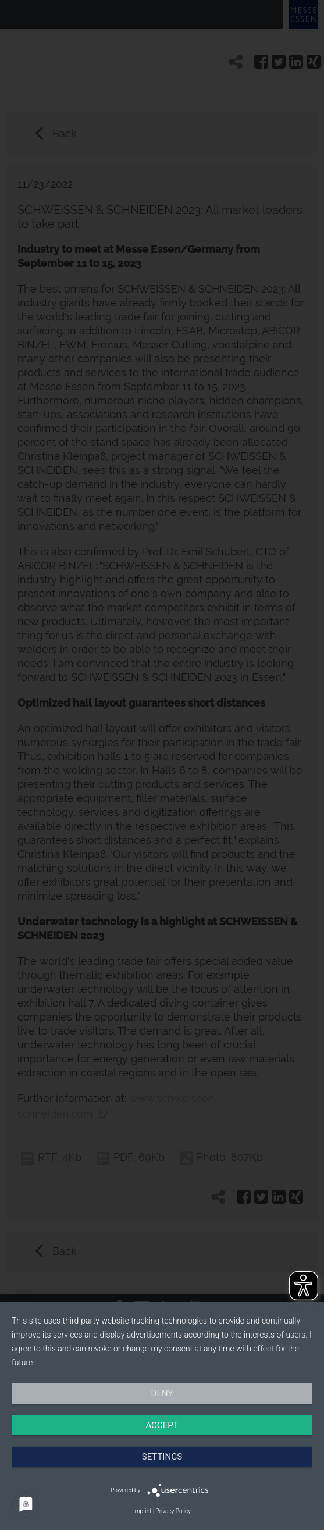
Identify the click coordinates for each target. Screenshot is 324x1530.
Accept (161, 1425)
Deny (162, 1393)
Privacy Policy (173, 1511)
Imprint (142, 1511)
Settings (162, 1456)
